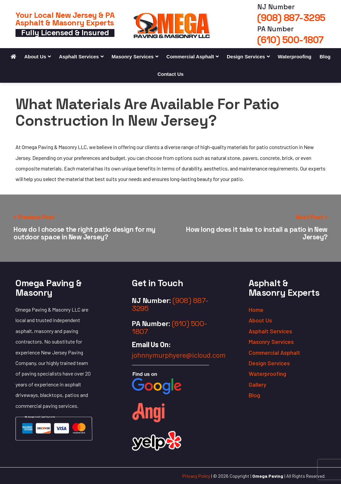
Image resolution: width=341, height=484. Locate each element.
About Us (35, 56)
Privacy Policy (196, 476)
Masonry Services (132, 56)
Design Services (246, 56)
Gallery (257, 384)
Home (256, 309)
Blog (325, 56)
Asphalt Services (79, 56)
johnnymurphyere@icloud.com (179, 354)
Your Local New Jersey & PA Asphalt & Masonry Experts (64, 19)
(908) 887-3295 (291, 18)
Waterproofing (294, 56)
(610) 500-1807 (290, 40)
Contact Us (170, 74)
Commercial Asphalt (190, 56)
